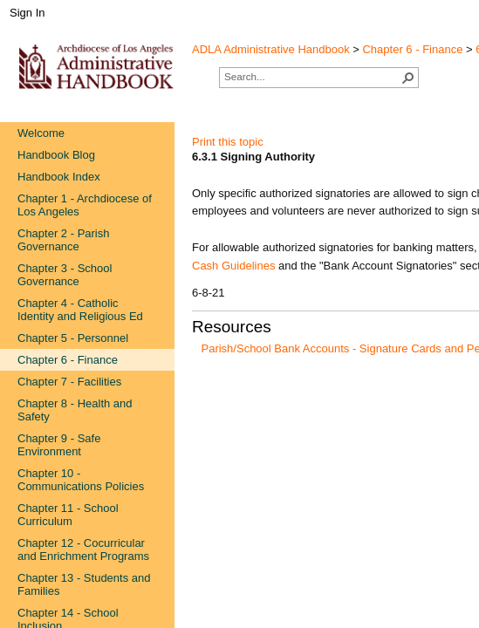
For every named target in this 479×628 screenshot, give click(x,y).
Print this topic (227, 141)
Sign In (27, 12)
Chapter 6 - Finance (412, 49)
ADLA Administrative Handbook (271, 49)
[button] (408, 77)
